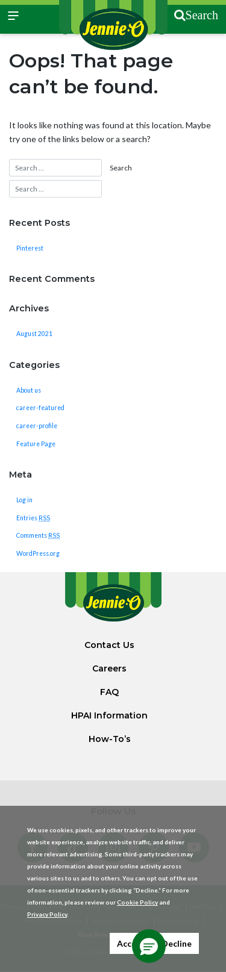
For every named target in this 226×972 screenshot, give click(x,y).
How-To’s (110, 739)
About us (28, 390)
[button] (149, 946)
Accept (131, 943)
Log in (24, 499)
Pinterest (29, 248)
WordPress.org (38, 553)
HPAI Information (109, 715)
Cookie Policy (137, 902)
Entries (33, 518)
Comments (38, 535)
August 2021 (34, 333)
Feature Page (35, 443)
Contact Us (109, 645)
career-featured (40, 407)
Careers (109, 668)
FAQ (109, 692)
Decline (177, 943)
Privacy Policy (47, 914)
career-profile (36, 425)
